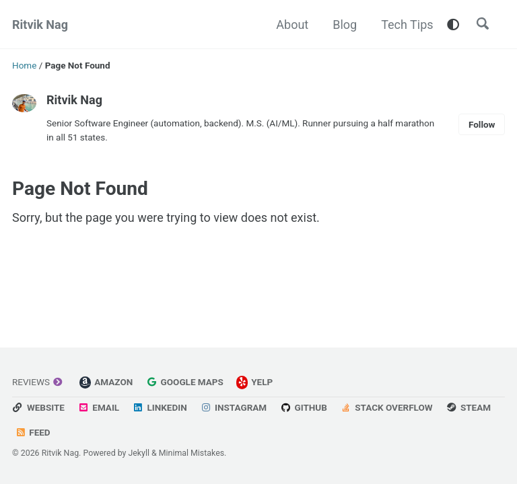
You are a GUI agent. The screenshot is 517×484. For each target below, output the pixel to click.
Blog (345, 24)
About (292, 24)
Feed (32, 432)
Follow (482, 124)
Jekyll (138, 453)
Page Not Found (80, 188)
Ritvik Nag (40, 24)
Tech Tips (407, 24)
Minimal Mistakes (191, 453)
